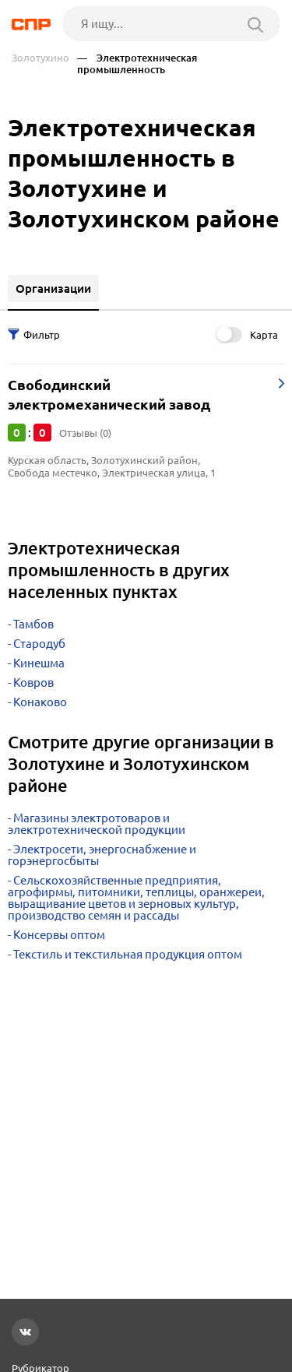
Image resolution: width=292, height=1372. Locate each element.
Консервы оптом (59, 935)
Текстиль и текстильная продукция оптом (127, 954)
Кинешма (39, 663)
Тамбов (33, 624)
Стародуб (39, 643)
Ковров (33, 682)
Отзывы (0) (85, 433)
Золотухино (40, 58)
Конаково (40, 702)
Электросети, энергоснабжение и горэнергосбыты (102, 855)
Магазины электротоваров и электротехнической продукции (96, 824)
